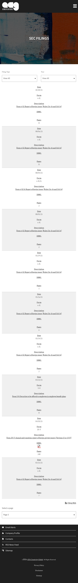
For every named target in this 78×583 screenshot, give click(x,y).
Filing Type (6, 72)
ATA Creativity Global (35, 559)
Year (42, 72)
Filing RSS (70, 503)
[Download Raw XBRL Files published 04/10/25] (39, 446)
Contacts (7, 539)
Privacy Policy (39, 565)
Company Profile (11, 533)
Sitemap (7, 550)
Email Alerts (9, 527)
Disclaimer (39, 570)
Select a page (7, 508)
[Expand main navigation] (75, 6)
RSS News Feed (10, 544)
